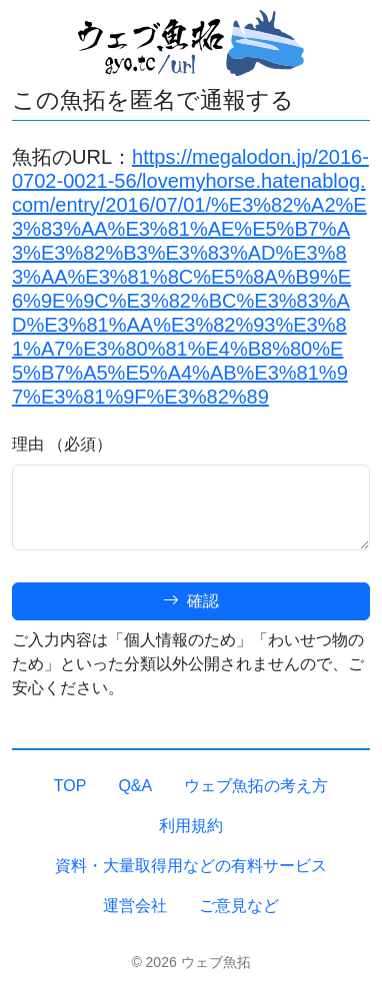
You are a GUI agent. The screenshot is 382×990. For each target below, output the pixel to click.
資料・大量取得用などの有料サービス (191, 865)
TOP (70, 785)
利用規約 (191, 825)
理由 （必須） (62, 444)
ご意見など (239, 905)
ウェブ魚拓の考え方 (256, 785)
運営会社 (135, 905)
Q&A (135, 785)
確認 (191, 600)
